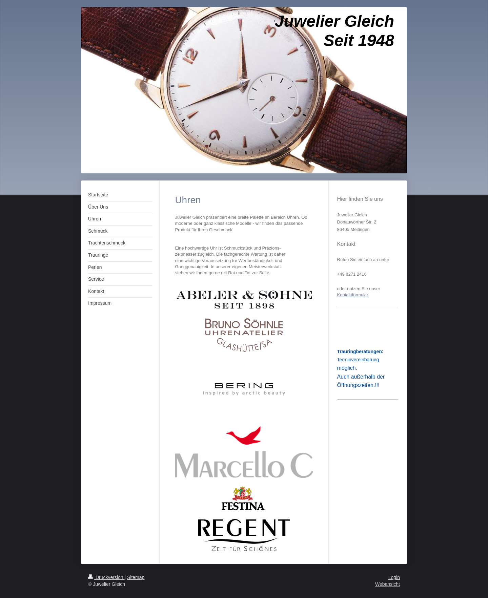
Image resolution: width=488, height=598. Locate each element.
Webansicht (387, 584)
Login (394, 577)
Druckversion (106, 577)
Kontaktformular (352, 294)
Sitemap (135, 577)
